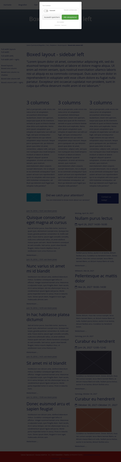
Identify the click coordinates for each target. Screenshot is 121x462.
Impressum (63, 25)
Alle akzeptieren (70, 17)
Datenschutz (57, 25)
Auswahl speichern (52, 17)
